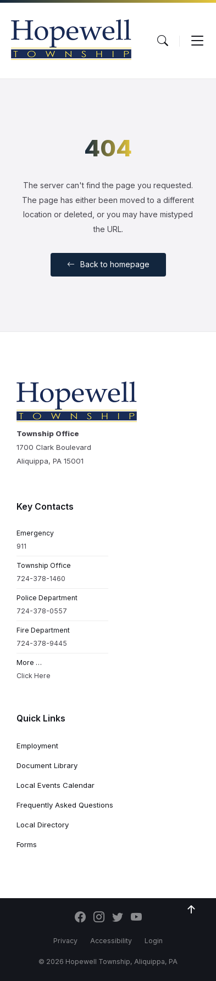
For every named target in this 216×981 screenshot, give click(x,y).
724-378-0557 (41, 611)
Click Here (33, 676)
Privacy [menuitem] (65, 941)
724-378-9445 (41, 643)
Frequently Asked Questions (64, 804)
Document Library (46, 765)
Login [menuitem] (154, 941)
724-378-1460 (40, 578)
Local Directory (42, 824)
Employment (37, 745)
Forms (26, 844)
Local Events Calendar (55, 785)
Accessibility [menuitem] (111, 941)
